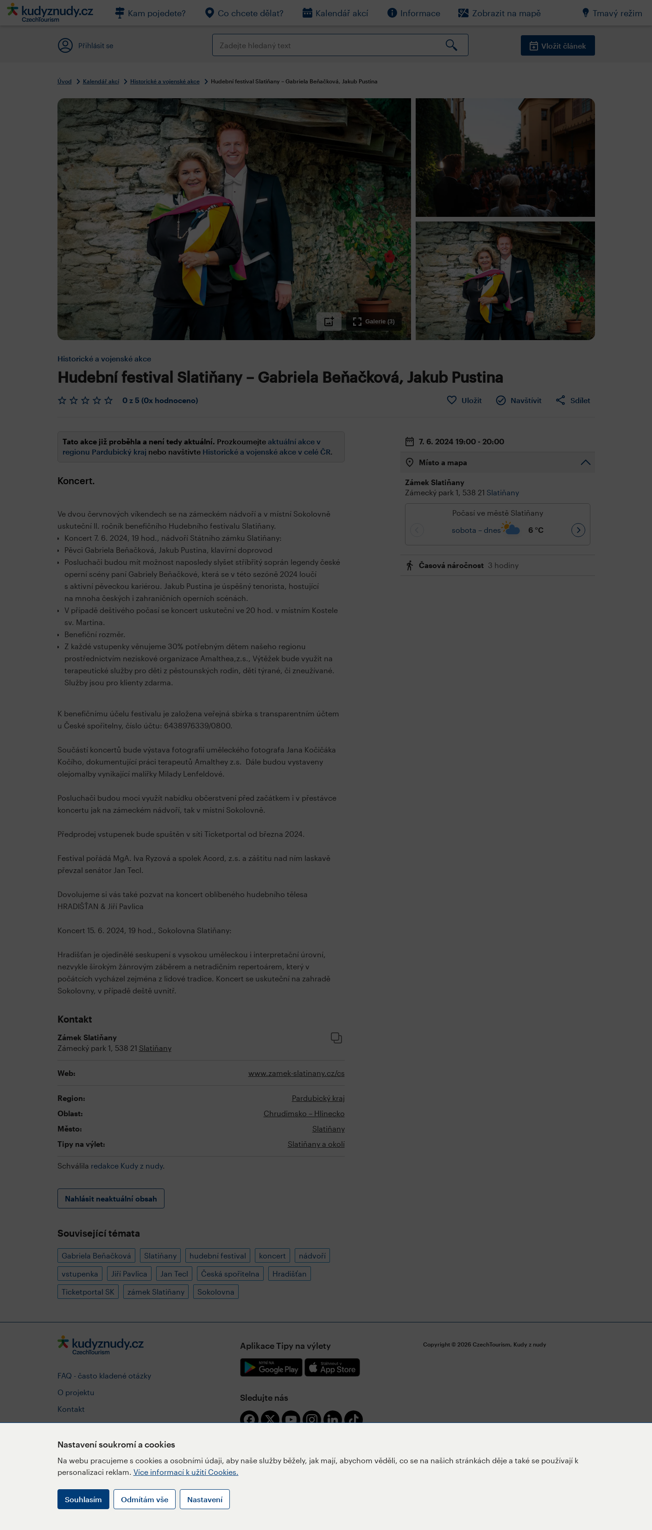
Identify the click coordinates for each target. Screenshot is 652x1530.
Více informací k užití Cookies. (186, 1471)
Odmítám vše (144, 1499)
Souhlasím (83, 1499)
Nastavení (204, 1499)
